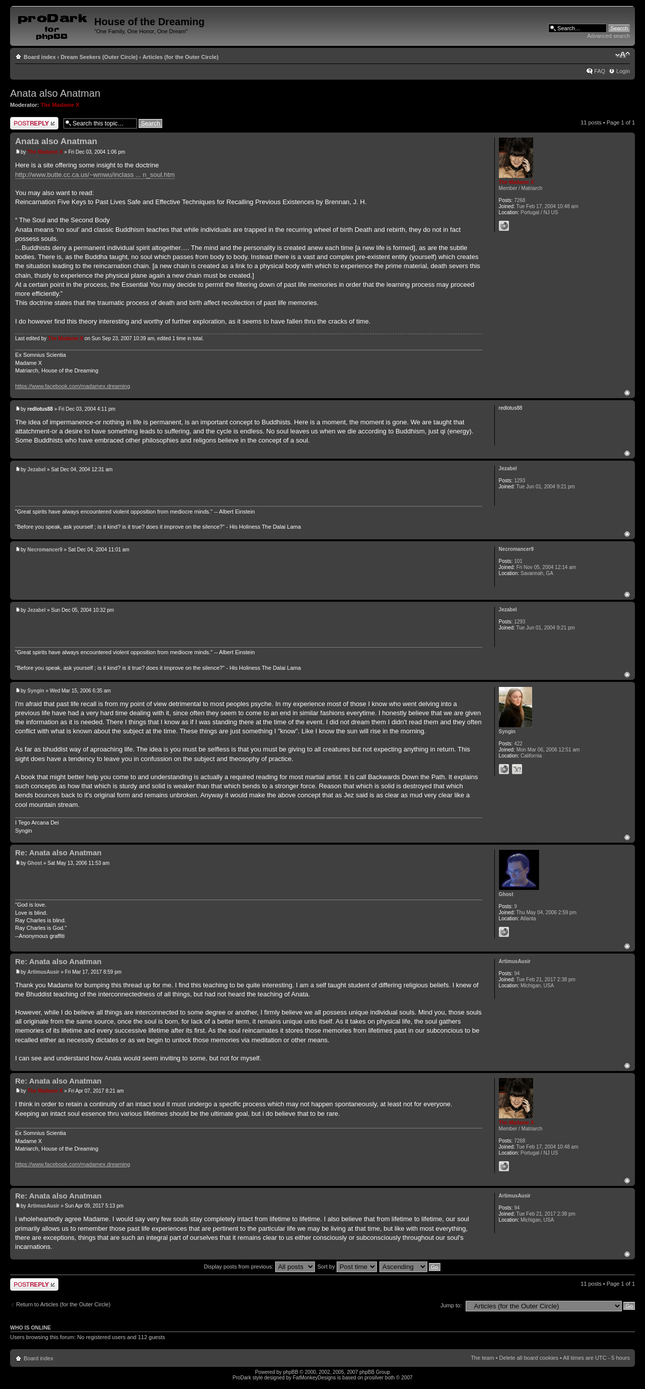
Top (627, 393)
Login (623, 71)
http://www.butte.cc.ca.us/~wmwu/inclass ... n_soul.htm (95, 174)
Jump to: (451, 1305)
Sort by (347, 1267)
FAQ (599, 71)
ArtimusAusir (43, 972)
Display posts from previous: (259, 1267)
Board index (40, 57)
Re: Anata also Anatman (58, 852)
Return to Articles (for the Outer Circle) (63, 1304)
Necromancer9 (44, 549)
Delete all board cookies (528, 1358)
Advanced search (608, 36)
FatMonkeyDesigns (314, 1377)
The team (482, 1358)
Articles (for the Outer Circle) (181, 57)
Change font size (622, 54)
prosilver (373, 1377)
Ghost (34, 863)
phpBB (290, 1372)
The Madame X (60, 105)
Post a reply (34, 123)
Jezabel (36, 469)
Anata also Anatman (55, 93)
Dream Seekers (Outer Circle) (99, 57)
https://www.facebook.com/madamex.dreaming (72, 386)
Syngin (35, 690)
